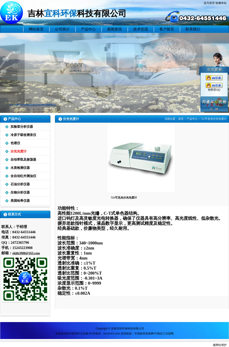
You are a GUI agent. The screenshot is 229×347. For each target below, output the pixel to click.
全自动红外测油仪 (23, 176)
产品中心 (192, 118)
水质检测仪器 (20, 168)
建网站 (217, 345)
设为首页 (209, 3)
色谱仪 (15, 143)
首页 (181, 118)
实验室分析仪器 (22, 126)
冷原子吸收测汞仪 (23, 135)
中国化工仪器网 (164, 333)
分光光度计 (19, 151)
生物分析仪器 (20, 192)
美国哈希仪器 (20, 200)
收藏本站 (220, 3)
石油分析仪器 (20, 184)
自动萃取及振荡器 (23, 159)
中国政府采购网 (144, 333)
